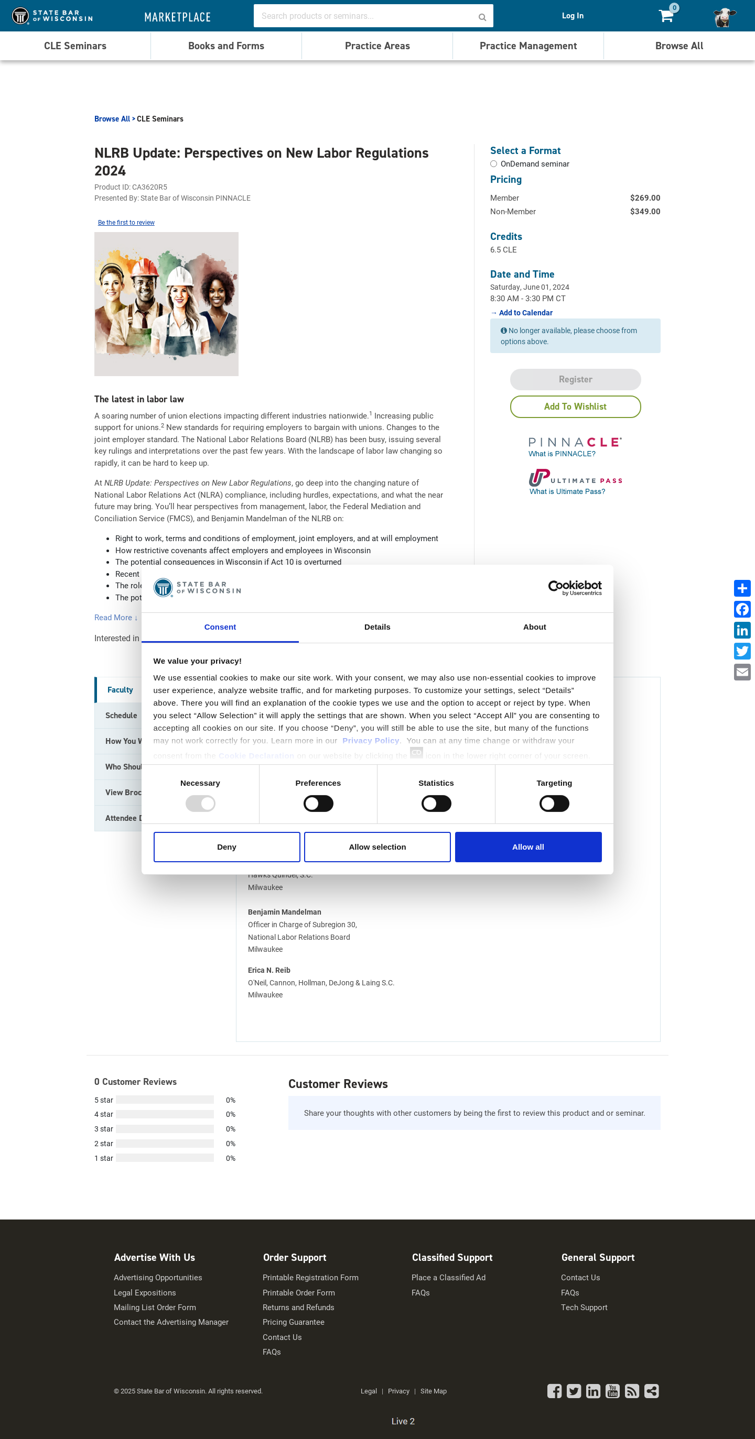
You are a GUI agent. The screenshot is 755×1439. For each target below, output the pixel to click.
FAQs (272, 1352)
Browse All (679, 45)
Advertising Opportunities (158, 1277)
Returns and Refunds (299, 1307)
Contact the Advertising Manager (171, 1322)
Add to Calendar (525, 312)
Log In (573, 15)
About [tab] (534, 626)
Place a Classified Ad (449, 1277)
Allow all (528, 846)
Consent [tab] (220, 626)
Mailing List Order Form (155, 1307)
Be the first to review (126, 222)
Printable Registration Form (311, 1277)
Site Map (433, 1391)
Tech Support (584, 1307)
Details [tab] (377, 626)
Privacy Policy (371, 739)
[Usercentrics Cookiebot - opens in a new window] (556, 588)
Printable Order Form (299, 1293)
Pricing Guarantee (294, 1322)
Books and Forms (226, 45)
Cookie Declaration (257, 755)
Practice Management (528, 45)
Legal (369, 1391)
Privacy (398, 1391)
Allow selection (377, 846)
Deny (226, 846)
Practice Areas (377, 45)
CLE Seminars (75, 45)
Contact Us (282, 1337)
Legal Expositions (145, 1293)
